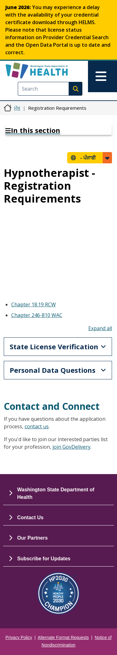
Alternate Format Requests (63, 637)
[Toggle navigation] (102, 76)
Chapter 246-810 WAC (36, 315)
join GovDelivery (71, 446)
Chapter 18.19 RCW (33, 304)
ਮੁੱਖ (17, 108)
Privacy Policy (19, 637)
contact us (37, 426)
